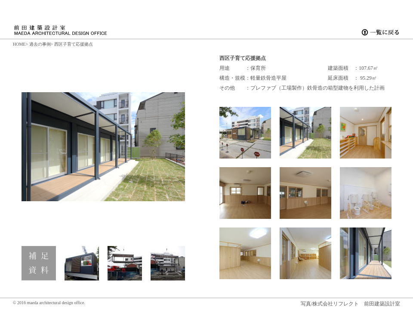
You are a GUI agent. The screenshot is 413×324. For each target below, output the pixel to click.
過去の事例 (40, 44)
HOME (19, 44)
